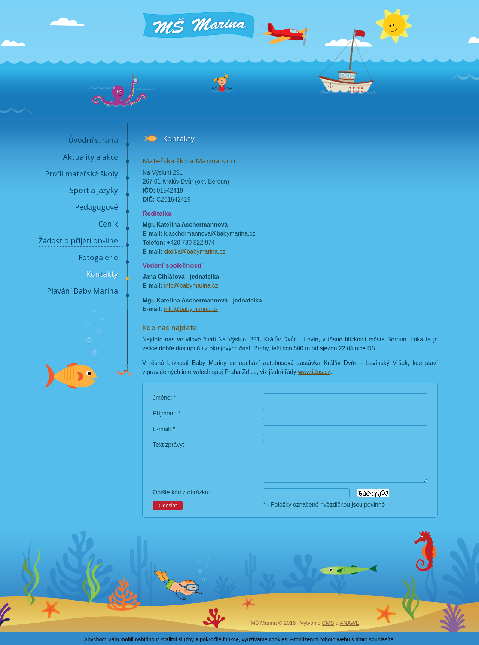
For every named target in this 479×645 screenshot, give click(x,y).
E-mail (161, 429)
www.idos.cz (314, 372)
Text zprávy (168, 445)
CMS (328, 623)
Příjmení (164, 413)
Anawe (349, 623)
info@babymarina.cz (191, 285)
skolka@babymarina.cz (194, 251)
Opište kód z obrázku (180, 492)
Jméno (162, 397)
